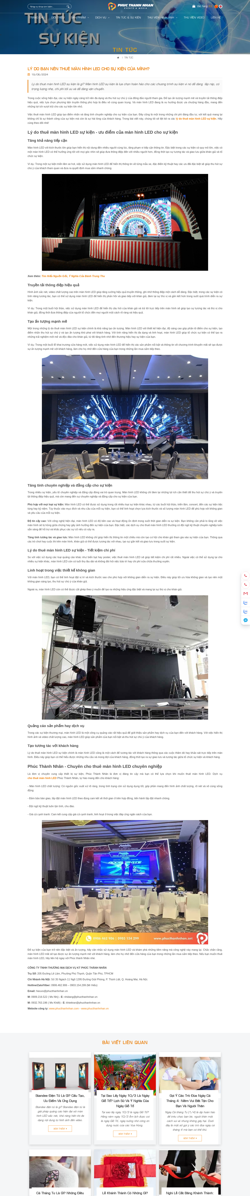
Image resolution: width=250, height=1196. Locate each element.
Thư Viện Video (194, 17)
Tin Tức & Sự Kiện (128, 17)
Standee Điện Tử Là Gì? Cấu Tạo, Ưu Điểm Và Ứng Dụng (60, 1098)
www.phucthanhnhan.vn (95, 1008)
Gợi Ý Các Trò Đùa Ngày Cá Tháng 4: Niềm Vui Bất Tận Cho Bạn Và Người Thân (189, 1100)
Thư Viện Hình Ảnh (162, 17)
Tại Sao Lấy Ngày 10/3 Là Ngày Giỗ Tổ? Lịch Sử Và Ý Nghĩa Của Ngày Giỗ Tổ (125, 1100)
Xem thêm (60, 1128)
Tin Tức (128, 57)
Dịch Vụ (102, 17)
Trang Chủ (37, 17)
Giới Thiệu (58, 17)
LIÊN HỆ (216, 17)
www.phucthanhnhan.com (64, 1008)
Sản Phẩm (80, 17)
